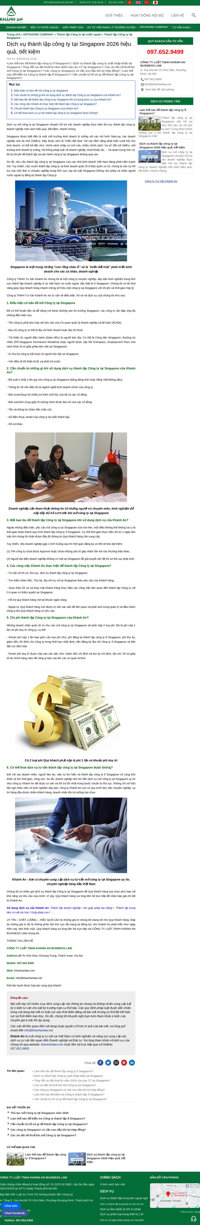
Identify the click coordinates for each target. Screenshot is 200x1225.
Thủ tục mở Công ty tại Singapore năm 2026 (39, 1112)
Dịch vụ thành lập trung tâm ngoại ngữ (124, 1198)
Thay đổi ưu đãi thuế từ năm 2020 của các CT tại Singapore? (63, 67)
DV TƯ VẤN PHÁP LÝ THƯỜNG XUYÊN (113, 27)
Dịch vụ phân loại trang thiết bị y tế (121, 1214)
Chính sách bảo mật (112, 1184)
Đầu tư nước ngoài (46, 27)
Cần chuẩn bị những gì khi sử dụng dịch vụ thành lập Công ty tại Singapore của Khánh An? (67, 95)
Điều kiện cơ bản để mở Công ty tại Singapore (41, 90)
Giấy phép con (75, 27)
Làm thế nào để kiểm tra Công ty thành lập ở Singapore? (47, 1118)
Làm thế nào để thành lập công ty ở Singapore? (39, 63)
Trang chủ (13, 34)
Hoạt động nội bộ (147, 15)
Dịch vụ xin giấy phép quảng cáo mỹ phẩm (122, 1220)
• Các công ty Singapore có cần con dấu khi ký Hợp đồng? (68, 1089)
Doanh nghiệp (18, 27)
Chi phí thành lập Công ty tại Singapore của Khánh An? (46, 108)
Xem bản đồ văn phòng (157, 89)
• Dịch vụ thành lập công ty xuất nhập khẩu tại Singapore (67, 1075)
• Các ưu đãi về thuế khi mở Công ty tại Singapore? (64, 1085)
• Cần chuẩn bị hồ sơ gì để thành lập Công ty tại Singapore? (69, 1099)
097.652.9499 (116, 2)
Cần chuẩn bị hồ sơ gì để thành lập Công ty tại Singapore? (49, 1124)
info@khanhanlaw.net (58, 2)
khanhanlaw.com (52, 1044)
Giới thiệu (114, 15)
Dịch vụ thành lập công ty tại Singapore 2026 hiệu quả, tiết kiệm (106, 1158)
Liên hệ (177, 15)
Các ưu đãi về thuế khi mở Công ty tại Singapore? (43, 1135)
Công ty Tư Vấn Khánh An (161, 181)
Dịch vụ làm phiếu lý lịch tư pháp (120, 1209)
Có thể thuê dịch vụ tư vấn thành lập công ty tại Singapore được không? (56, 112)
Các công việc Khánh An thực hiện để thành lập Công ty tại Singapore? (55, 104)
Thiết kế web (186, 1212)
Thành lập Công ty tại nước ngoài (79, 34)
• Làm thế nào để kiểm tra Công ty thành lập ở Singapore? (68, 1094)
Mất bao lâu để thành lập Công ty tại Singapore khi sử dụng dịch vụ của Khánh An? (63, 99)
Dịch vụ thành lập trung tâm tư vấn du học (122, 1204)
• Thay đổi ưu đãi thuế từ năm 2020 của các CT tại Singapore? (71, 1080)
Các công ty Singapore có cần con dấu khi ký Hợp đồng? (82, 70)
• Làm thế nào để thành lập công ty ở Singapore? (62, 1071)
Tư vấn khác (183, 27)
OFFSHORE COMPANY (155, 27)
